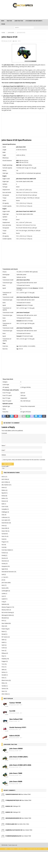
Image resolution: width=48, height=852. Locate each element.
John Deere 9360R (15, 781)
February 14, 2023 (14, 775)
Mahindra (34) (5, 604)
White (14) (4, 683)
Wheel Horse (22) (6, 680)
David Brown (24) (6, 523)
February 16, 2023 (14, 750)
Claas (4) (4, 514)
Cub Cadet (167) (6, 520)
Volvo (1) (4, 677)
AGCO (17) (4, 476)
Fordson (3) (5, 552)
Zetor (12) (4, 691)
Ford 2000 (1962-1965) (23, 824)
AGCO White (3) (6, 482)
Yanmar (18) (5, 688)
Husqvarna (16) (6, 566)
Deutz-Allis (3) (5, 528)
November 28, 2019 (15, 737)
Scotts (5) (4, 647)
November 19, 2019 (15, 713)
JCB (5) (3, 580)
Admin (15, 41)
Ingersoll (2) (5, 569)
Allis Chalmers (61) (6, 485)
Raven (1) (4, 631)
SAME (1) (4, 642)
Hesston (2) (5, 558)
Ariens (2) (4, 487)
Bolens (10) (5, 498)
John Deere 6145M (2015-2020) (20, 765)
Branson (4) (5, 501)
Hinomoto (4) (5, 561)
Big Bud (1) (4, 493)
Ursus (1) (4, 667)
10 (21, 704)
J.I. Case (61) (5, 577)
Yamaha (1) (5, 686)
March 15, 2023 (14, 721)
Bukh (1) (4, 504)
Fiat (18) (4, 544)
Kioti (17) (4, 585)
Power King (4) (5, 629)
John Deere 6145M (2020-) (18, 757)
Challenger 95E (16, 806)
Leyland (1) (4, 599)
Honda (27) (4, 563)
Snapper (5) (5, 661)
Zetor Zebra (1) (6, 694)
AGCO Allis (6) (5, 479)
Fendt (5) (4, 539)
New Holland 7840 (15, 719)
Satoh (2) (4, 645)
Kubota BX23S (14, 736)
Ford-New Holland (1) (7, 550)
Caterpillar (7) (5, 509)
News (2, 20)
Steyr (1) (4, 656)
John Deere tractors (10, 744)
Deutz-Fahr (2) (5, 531)
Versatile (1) (5, 675)
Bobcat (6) (4, 495)
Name (3, 445)
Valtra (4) (4, 669)
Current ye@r (6, 466)
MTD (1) (4, 620)
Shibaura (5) (5, 653)
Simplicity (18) (5, 658)
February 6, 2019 (14, 729)
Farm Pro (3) (5, 536)
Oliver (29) (4, 626)
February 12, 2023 (14, 783)
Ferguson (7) (5, 542)
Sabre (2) (4, 639)
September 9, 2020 (15, 704)
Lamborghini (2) (6, 590)
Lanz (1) (4, 596)
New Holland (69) (6, 623)
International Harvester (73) (9, 571)
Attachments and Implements (34, 20)
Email (3, 450)
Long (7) (4, 601)
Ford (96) (4, 547)
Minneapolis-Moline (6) (8, 615)
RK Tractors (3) (6, 637)
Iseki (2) (4, 574)
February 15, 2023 (14, 758)
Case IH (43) (5, 506)
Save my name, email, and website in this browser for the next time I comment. (24, 459)
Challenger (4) (5, 512)
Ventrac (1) (4, 672)
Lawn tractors (18, 20)
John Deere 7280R (15, 773)
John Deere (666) (6, 582)
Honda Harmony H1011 (17, 727)
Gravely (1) (4, 555)
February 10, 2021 (7, 41)
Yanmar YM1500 (15, 703)
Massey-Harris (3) (6, 610)
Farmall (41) (5, 533)
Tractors (9, 20)
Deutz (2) (4, 525)
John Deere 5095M (16, 748)
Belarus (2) (4, 490)
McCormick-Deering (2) (8, 612)
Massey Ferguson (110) (8, 607)
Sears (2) (4, 650)
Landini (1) (4, 593)
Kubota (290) (5, 588)
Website (4, 455)
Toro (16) (4, 664)
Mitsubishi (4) (5, 618)
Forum (3, 24)
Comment (4, 433)
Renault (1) (4, 634)
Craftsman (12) (6, 517)
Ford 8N (12, 711)
